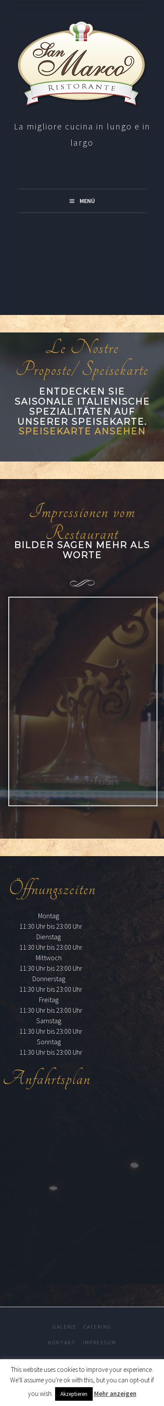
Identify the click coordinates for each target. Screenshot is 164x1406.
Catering (98, 1326)
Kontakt (62, 1342)
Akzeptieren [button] (73, 1394)
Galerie (65, 1326)
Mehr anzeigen (115, 1393)
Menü (87, 201)
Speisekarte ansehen (82, 431)
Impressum (99, 1342)
